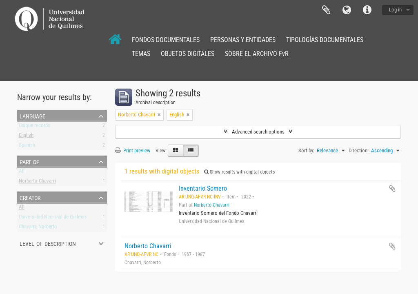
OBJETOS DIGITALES (187, 54)
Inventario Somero (203, 188)
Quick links (367, 10)
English (26, 137)
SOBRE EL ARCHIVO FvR (257, 54)
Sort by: (306, 150)
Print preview (132, 150)
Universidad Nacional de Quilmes (53, 218)
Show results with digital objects (239, 172)
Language (346, 10)
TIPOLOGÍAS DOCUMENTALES (324, 40)
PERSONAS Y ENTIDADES (243, 40)
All (21, 172)
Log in (395, 10)
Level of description (48, 243)
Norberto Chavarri (37, 182)
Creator (30, 197)
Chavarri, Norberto (38, 228)
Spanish (27, 146)
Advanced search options (258, 132)
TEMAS (141, 54)
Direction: (359, 150)
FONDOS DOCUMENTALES (166, 40)
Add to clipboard (392, 189)
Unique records (34, 127)
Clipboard (326, 10)
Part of (29, 161)
